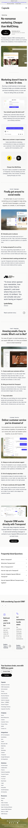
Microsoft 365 (4, 743)
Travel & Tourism (5, 774)
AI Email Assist (4, 765)
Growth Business (5, 789)
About (2, 715)
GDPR (2, 726)
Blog (2, 800)
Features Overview (5, 684)
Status (5, 702)
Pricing (2, 691)
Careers (3, 719)
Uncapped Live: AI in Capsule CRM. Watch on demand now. (14, 2)
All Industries (4, 791)
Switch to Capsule (5, 700)
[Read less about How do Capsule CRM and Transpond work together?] (14, 581)
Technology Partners (5, 706)
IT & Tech (3, 778)
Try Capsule (6, 32)
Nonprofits (3, 787)
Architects (3, 776)
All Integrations (4, 759)
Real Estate (3, 780)
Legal (2, 783)
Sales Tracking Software (6, 807)
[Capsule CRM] (5, 8)
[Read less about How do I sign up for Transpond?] (14, 570)
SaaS (2, 785)
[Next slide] (5, 605)
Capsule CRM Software (6, 809)
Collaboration (4, 767)
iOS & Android (4, 689)
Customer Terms (4, 721)
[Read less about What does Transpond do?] (14, 563)
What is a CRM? (4, 811)
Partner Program (5, 704)
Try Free (6, 675)
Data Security (4, 693)
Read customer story (14, 313)
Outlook (3, 752)
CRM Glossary (4, 813)
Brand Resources (5, 717)
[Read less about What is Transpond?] (14, 559)
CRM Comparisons (5, 686)
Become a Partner (10, 3)
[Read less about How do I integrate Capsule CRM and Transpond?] (14, 575)
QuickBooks (3, 737)
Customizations (4, 697)
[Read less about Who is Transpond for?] (14, 567)
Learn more (14, 541)
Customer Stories (5, 804)
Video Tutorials (4, 802)
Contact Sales (18, 3)
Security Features (5, 695)
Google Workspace (5, 756)
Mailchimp (3, 745)
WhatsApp (3, 750)
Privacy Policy (4, 724)
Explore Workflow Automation (20, 647)
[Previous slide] (2, 605)
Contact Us (3, 728)
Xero (2, 739)
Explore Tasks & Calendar (7, 646)
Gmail (2, 748)
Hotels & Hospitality (5, 772)
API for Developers (5, 734)
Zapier (2, 741)
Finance (3, 769)
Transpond (3, 754)
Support (3, 798)
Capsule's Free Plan (5, 708)
